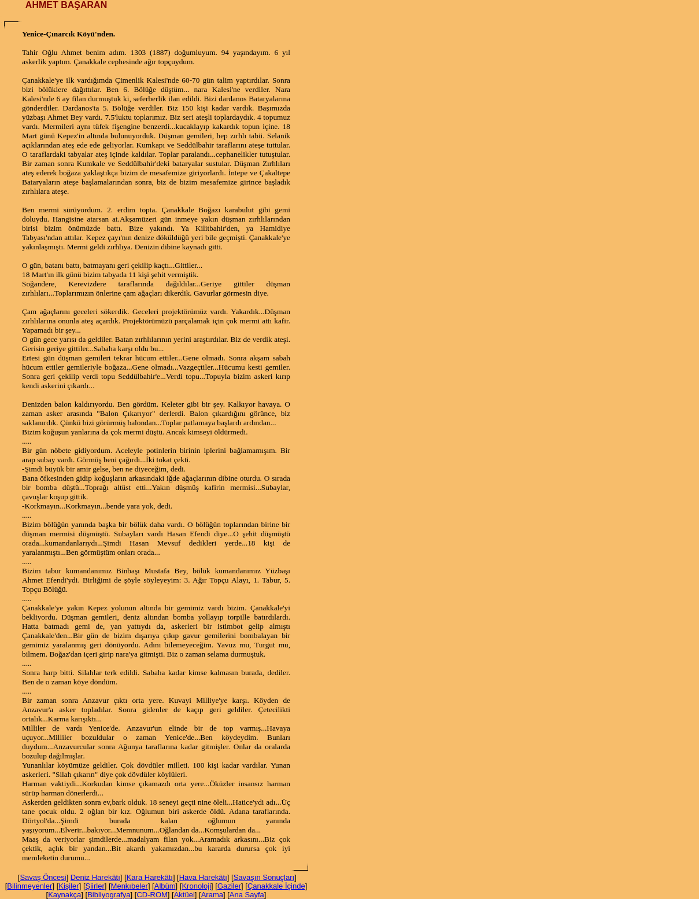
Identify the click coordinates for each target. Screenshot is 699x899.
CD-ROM (151, 894)
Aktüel (184, 894)
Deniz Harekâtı (95, 877)
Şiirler (95, 886)
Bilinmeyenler (29, 886)
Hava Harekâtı (203, 877)
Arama (212, 894)
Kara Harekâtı (150, 877)
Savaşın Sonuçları (264, 877)
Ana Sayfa (247, 894)
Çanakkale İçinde (276, 886)
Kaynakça (64, 894)
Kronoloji (196, 886)
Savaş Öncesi (43, 877)
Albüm (165, 886)
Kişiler (68, 886)
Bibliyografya (108, 894)
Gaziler (229, 886)
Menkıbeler (129, 886)
